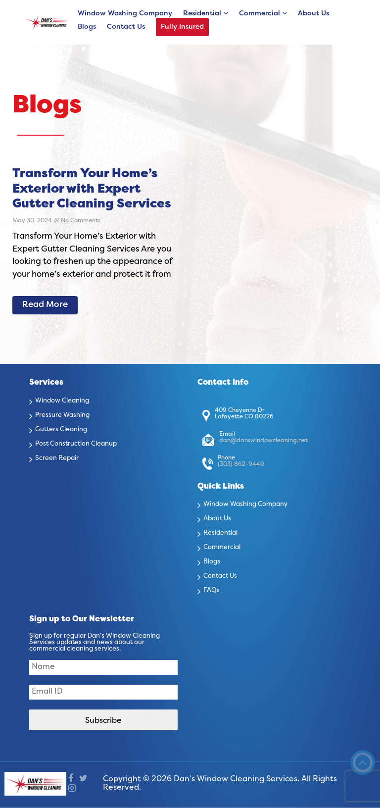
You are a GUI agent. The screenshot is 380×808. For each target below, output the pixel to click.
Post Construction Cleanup (76, 444)
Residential (202, 13)
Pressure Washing (62, 415)
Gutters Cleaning (61, 430)
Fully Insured (182, 27)
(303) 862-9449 (241, 464)
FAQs (211, 591)
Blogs (87, 27)
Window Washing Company (125, 13)
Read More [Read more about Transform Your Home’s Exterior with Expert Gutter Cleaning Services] (45, 305)
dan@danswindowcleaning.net (263, 441)
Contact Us (126, 27)
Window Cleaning (62, 401)
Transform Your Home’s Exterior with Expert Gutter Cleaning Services (91, 189)
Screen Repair (57, 458)
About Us (313, 13)
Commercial (259, 13)
